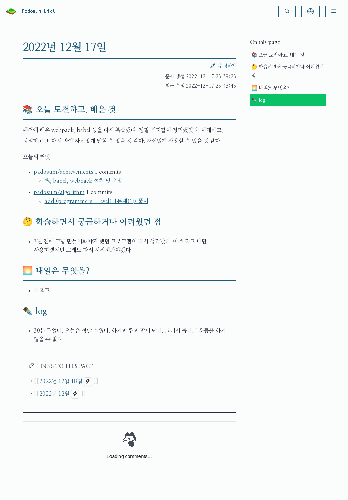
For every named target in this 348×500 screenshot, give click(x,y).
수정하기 (223, 66)
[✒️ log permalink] (17, 311)
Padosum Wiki (38, 11)
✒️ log (258, 100)
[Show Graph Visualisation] (310, 11)
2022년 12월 (54, 394)
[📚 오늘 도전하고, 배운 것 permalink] (17, 110)
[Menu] (333, 11)
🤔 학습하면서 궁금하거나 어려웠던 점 (287, 72)
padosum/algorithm (59, 192)
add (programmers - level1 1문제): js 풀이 (96, 201)
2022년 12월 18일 (60, 381)
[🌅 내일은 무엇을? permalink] (17, 271)
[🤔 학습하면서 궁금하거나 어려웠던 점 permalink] (17, 222)
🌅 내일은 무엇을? (270, 88)
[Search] (287, 11)
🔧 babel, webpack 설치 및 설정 (83, 181)
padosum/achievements (63, 172)
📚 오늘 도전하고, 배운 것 (277, 55)
